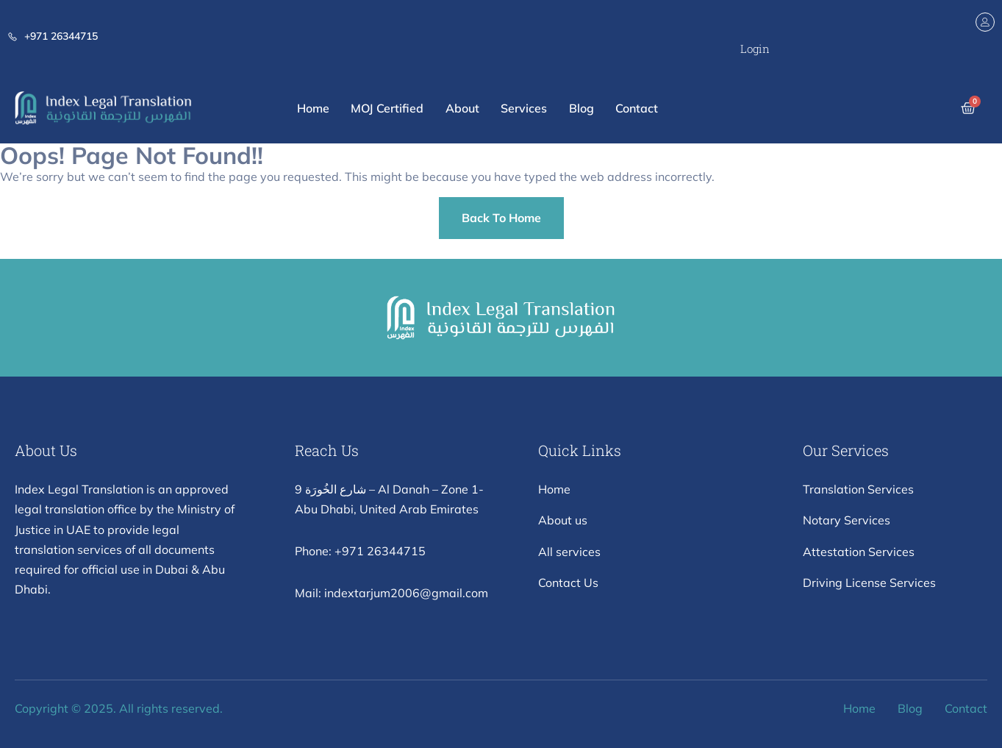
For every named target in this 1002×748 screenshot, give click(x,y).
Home (312, 108)
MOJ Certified (386, 108)
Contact (637, 108)
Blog (581, 108)
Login (755, 48)
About (462, 108)
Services (524, 108)
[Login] (985, 22)
